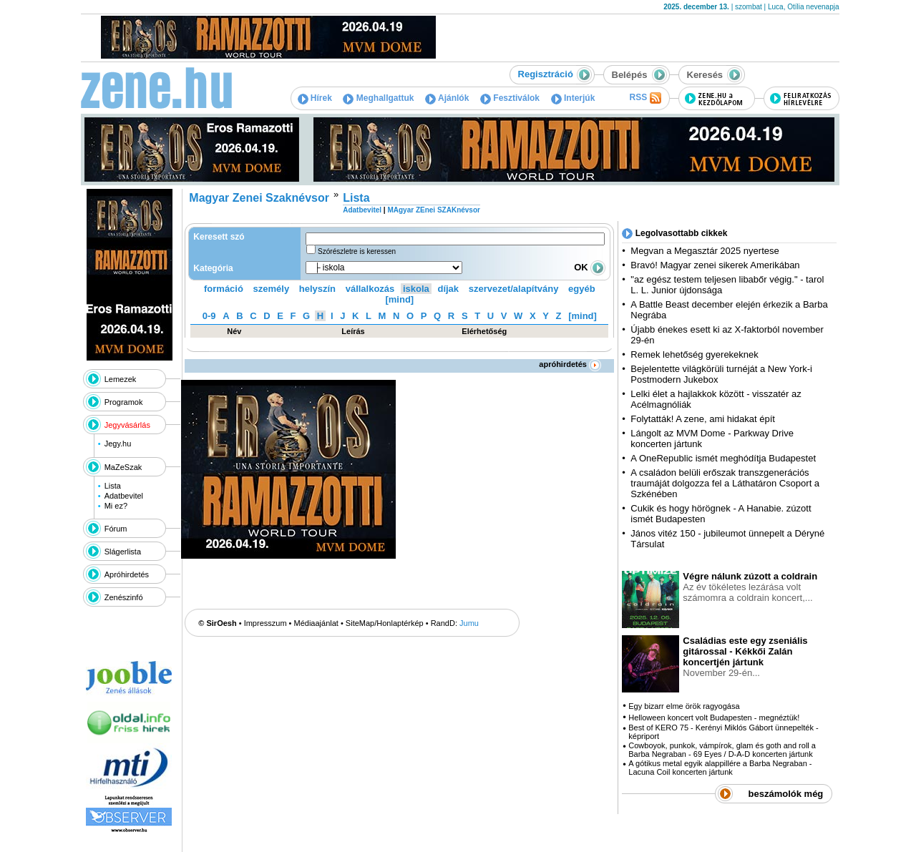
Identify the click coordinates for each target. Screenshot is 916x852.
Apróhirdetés (126, 574)
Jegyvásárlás (127, 425)
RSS (645, 98)
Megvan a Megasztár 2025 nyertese (704, 250)
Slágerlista (122, 551)
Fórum (115, 528)
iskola (416, 288)
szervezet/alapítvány (514, 288)
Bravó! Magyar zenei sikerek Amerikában (714, 265)
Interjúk (573, 98)
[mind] (399, 299)
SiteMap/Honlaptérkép (385, 623)
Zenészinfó (123, 597)
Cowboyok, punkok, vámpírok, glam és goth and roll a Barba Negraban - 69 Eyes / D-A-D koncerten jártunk (722, 749)
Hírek (315, 98)
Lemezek (120, 379)
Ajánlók (447, 98)
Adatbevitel (123, 495)
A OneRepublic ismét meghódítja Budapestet (723, 458)
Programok (123, 402)
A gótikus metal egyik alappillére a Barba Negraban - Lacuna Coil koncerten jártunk (720, 767)
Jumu (469, 623)
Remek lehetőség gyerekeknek (694, 354)
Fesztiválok (510, 98)
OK (589, 267)
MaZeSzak (123, 467)
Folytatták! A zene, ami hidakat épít (702, 418)
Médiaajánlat (316, 623)
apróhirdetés (570, 364)
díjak (448, 288)
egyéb (581, 288)
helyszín (317, 288)
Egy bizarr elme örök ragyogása (683, 706)
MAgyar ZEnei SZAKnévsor (433, 210)
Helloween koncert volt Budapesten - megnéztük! (713, 717)
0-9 (209, 315)
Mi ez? (115, 505)
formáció (223, 288)
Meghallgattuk (378, 98)
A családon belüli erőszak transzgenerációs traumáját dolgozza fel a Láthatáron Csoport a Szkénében (724, 483)
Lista (112, 485)
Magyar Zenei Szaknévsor (259, 198)
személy (271, 288)
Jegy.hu (118, 443)
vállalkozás (370, 288)
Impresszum (265, 623)
